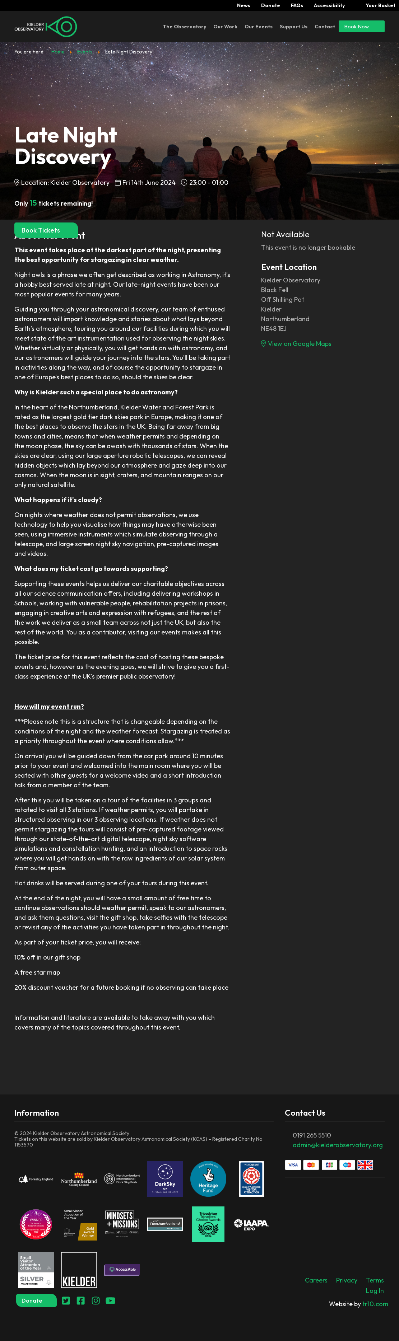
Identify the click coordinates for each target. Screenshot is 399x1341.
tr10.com (358, 1304)
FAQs (297, 5)
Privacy (346, 1280)
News (243, 5)
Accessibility (329, 5)
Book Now (361, 26)
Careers (316, 1280)
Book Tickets (46, 230)
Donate (270, 5)
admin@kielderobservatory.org (338, 1145)
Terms (375, 1280)
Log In (375, 1290)
